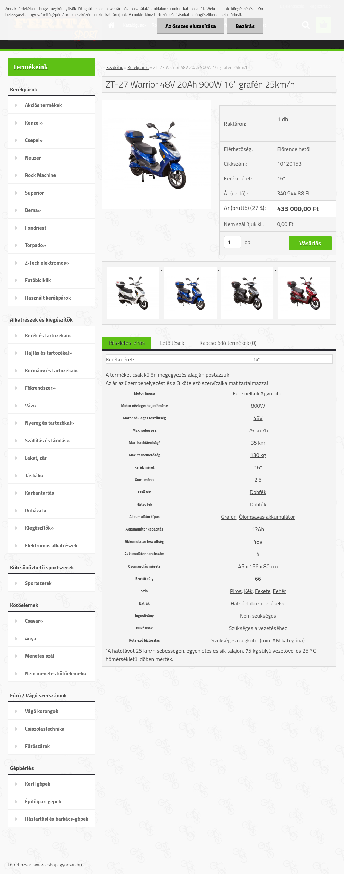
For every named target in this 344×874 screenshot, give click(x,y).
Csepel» (34, 140)
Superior (34, 193)
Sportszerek (38, 583)
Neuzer (33, 158)
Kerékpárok (138, 67)
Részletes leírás (127, 343)
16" (258, 467)
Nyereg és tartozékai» (49, 423)
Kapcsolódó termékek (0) (227, 343)
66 (258, 578)
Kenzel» (34, 123)
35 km (258, 443)
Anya (30, 638)
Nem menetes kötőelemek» (55, 673)
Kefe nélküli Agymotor (258, 393)
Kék (248, 591)
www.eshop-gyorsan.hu (57, 864)
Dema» (33, 210)
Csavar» (34, 621)
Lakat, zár (36, 458)
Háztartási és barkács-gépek (56, 819)
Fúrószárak (37, 746)
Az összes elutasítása (190, 26)
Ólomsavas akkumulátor (267, 517)
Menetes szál (39, 656)
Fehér (279, 591)
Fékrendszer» (40, 388)
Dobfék (258, 492)
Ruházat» (36, 510)
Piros (236, 591)
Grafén (228, 517)
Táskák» (34, 475)
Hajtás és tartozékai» (48, 353)
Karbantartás (39, 493)
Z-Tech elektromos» (47, 263)
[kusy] (232, 242)
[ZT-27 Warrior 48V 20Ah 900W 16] (156, 102)
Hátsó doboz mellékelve (258, 603)
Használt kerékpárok (48, 298)
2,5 (258, 480)
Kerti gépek (37, 784)
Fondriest (35, 228)
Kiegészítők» (39, 528)
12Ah (258, 529)
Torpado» (35, 245)
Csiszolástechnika (44, 729)
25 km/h (258, 430)
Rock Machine (40, 175)
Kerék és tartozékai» (48, 335)
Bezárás (245, 26)
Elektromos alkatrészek (51, 545)
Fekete (262, 591)
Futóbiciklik (38, 280)
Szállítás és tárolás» (47, 440)
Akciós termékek (43, 105)
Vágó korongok (41, 711)
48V (257, 418)
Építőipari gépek (43, 801)
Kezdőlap (114, 67)
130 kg (258, 455)
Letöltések (172, 343)
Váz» (30, 405)
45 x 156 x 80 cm (258, 566)
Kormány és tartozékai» (51, 370)
